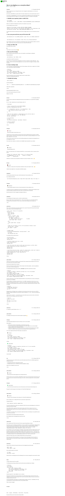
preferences (11, 6)
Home (7, 492)
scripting (14, 6)
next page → (8, 486)
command (23, 23)
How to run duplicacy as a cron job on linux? (18, 5)
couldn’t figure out (23, 41)
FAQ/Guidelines (15, 492)
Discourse (11, 494)
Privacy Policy (26, 492)
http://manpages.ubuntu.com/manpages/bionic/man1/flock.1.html (16, 416)
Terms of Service (20, 492)
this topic (9, 46)
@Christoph (22, 268)
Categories (10, 492)
